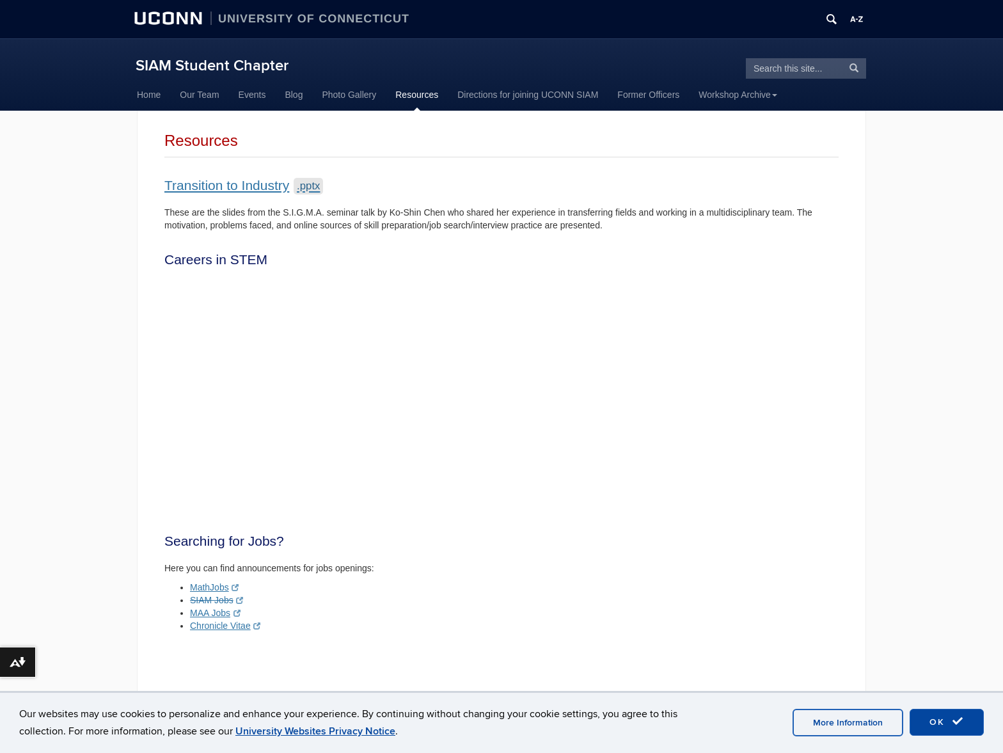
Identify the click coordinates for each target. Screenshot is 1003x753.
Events (252, 95)
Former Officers (648, 95)
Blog (294, 95)
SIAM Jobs (216, 600)
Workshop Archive (738, 95)
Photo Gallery (349, 95)
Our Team (199, 95)
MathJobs (214, 587)
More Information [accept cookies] (848, 722)
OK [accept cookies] (946, 721)
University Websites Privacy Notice (315, 731)
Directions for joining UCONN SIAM (527, 95)
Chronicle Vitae (225, 626)
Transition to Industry (243, 185)
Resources (416, 95)
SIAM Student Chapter (212, 65)
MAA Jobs (215, 613)
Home (149, 95)
